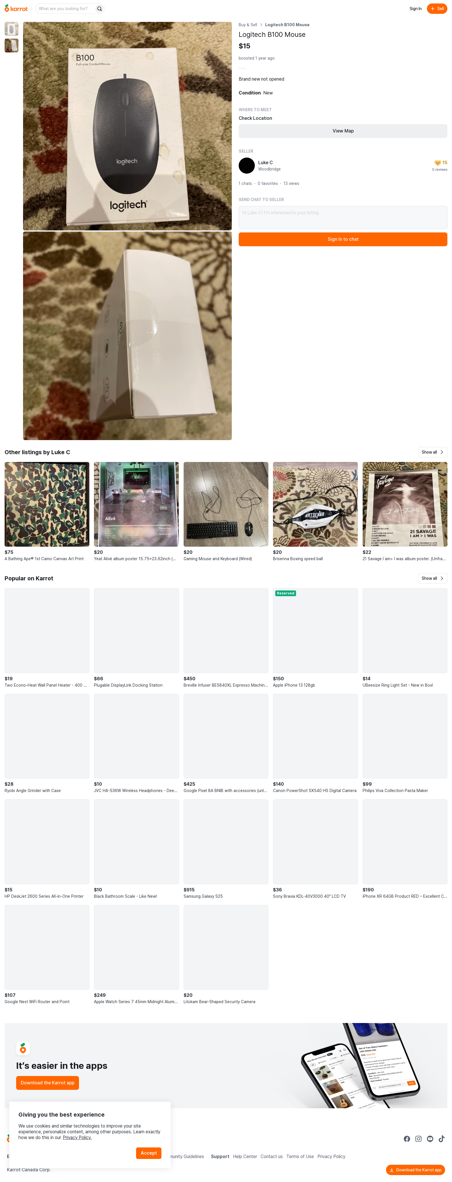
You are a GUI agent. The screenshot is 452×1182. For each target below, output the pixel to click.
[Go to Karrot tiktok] (441, 1138)
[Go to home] (16, 8)
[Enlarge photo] (127, 126)
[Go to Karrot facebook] (407, 1138)
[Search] (99, 9)
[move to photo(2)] (11, 45)
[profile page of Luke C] (247, 166)
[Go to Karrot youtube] (430, 1138)
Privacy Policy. (77, 1137)
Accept (149, 1153)
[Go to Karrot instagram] (418, 1138)
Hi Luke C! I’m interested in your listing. (343, 217)
